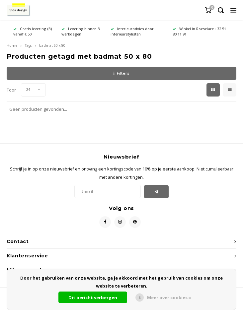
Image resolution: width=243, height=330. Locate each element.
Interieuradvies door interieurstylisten (132, 31)
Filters (121, 73)
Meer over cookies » (169, 297)
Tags (28, 45)
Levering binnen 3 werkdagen (80, 31)
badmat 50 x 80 (52, 45)
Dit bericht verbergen (92, 297)
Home (12, 45)
